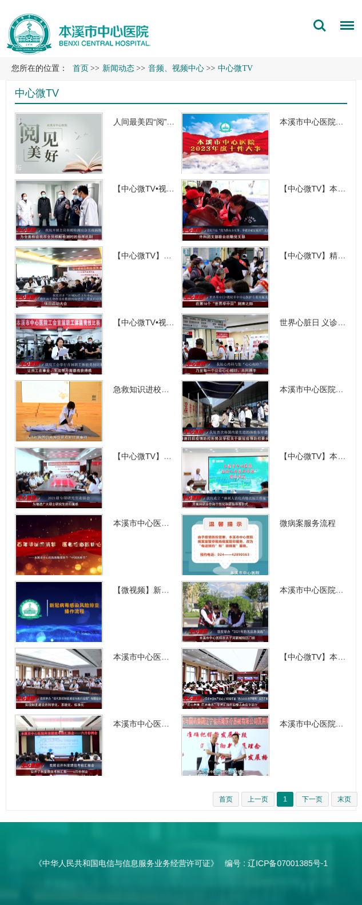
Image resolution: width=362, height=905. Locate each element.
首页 (81, 68)
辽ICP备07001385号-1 (288, 863)
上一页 (258, 799)
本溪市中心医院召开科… (157, 723)
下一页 (312, 799)
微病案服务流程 (308, 523)
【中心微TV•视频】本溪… (159, 188)
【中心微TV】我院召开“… (159, 255)
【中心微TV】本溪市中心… (162, 456)
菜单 (344, 27)
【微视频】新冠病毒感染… (161, 590)
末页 (344, 799)
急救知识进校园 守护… (154, 389)
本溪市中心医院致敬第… (157, 523)
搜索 (319, 25)
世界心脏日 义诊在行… (321, 322)
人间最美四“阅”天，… (151, 121)
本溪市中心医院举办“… (154, 656)
